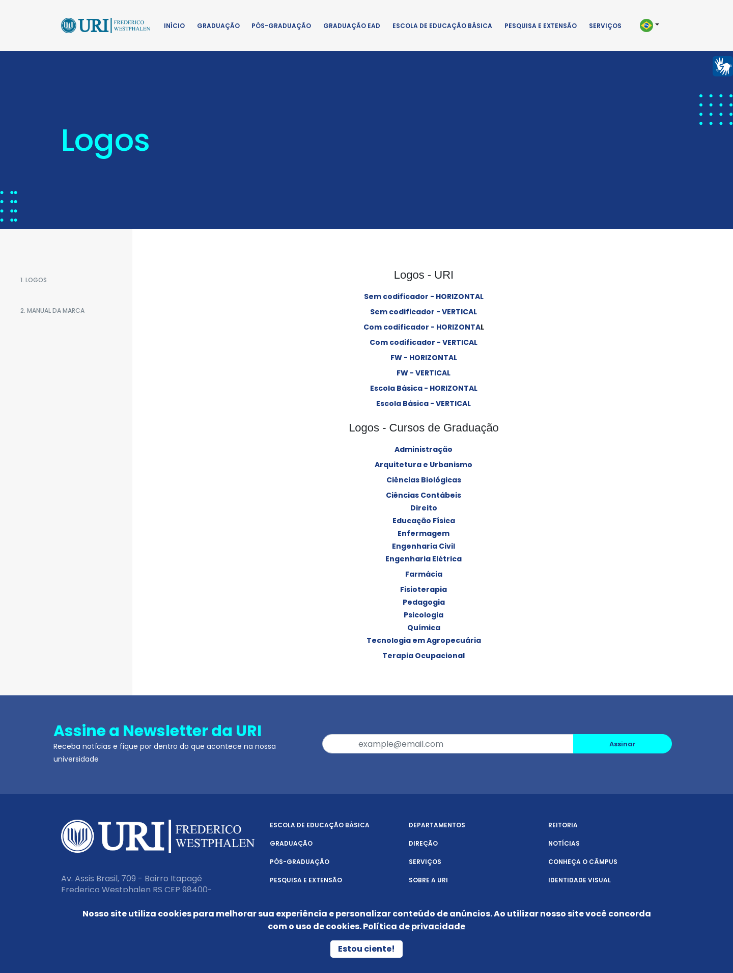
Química (423, 628)
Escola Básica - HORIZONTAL (423, 388)
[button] (654, 25)
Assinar (622, 744)
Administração (423, 449)
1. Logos (33, 280)
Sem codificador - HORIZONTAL (424, 296)
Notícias (564, 843)
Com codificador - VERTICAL (423, 342)
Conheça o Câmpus (582, 861)
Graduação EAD (351, 25)
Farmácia (423, 574)
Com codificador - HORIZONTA (422, 327)
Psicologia (423, 615)
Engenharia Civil (423, 546)
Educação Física (423, 521)
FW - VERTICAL (423, 373)
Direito (423, 508)
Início (174, 25)
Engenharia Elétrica (423, 559)
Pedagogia (424, 602)
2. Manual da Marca (52, 310)
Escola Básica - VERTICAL (423, 403)
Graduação (218, 25)
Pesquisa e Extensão (540, 25)
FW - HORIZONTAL (423, 358)
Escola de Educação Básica (442, 25)
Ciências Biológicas (423, 480)
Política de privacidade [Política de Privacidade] (414, 926)
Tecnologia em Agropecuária (423, 640)
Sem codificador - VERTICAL (423, 312)
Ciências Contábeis (423, 495)
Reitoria (563, 825)
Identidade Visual (579, 880)
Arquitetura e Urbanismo (423, 465)
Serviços (605, 25)
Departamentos (437, 825)
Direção (423, 843)
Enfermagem (423, 533)
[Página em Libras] (723, 65)
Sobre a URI (428, 880)
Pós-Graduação (281, 25)
